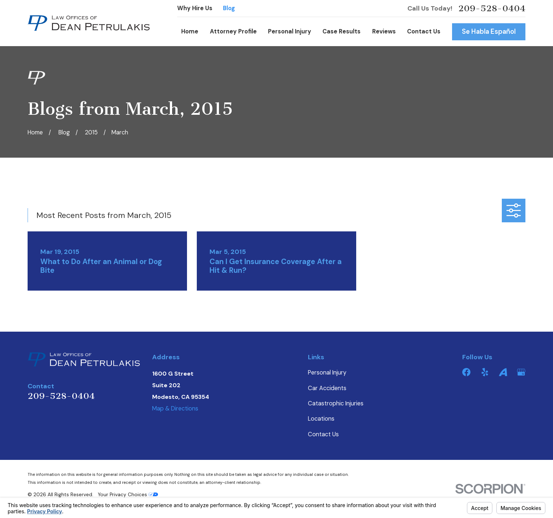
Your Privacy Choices (128, 494)
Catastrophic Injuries (335, 403)
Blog (229, 8)
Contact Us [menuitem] (423, 31)
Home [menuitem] (189, 31)
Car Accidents (327, 388)
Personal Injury (327, 372)
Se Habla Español (489, 31)
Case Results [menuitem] (341, 31)
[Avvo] (503, 372)
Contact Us (323, 434)
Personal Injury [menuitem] (289, 31)
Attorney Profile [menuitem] (233, 31)
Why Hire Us (194, 8)
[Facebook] (466, 372)
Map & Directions (175, 408)
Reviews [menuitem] (384, 31)
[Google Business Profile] (521, 372)
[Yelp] (485, 372)
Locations (321, 418)
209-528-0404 (491, 8)
